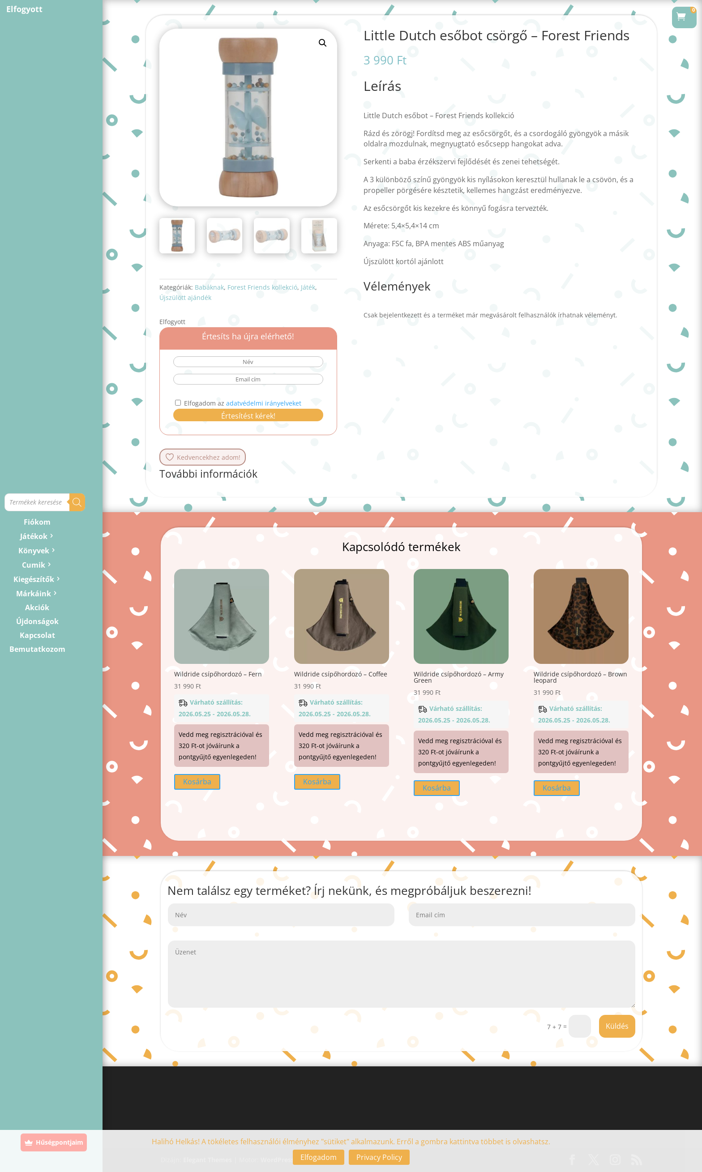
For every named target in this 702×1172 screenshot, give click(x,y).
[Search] (77, 502)
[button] (323, 43)
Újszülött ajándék (185, 297)
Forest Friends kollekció (262, 287)
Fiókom (37, 522)
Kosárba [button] (197, 782)
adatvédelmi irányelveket (263, 403)
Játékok (33, 536)
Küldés (617, 1026)
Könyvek (33, 551)
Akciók (37, 607)
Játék (308, 287)
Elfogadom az (238, 403)
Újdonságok (37, 621)
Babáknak (209, 287)
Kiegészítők (33, 579)
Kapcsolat (37, 635)
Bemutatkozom (37, 649)
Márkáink (33, 594)
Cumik (33, 565)
